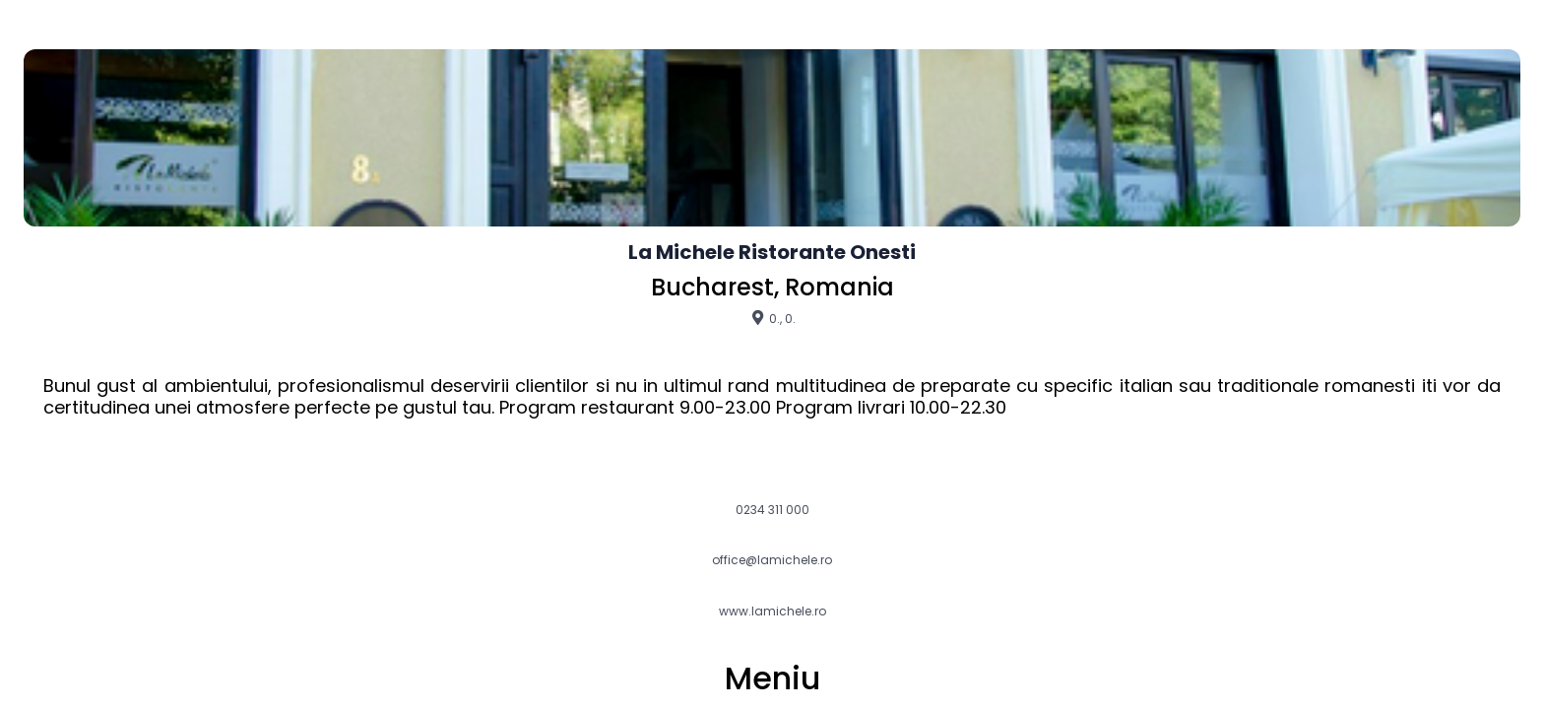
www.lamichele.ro (772, 611)
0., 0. (772, 318)
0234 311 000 (772, 510)
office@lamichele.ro (772, 560)
